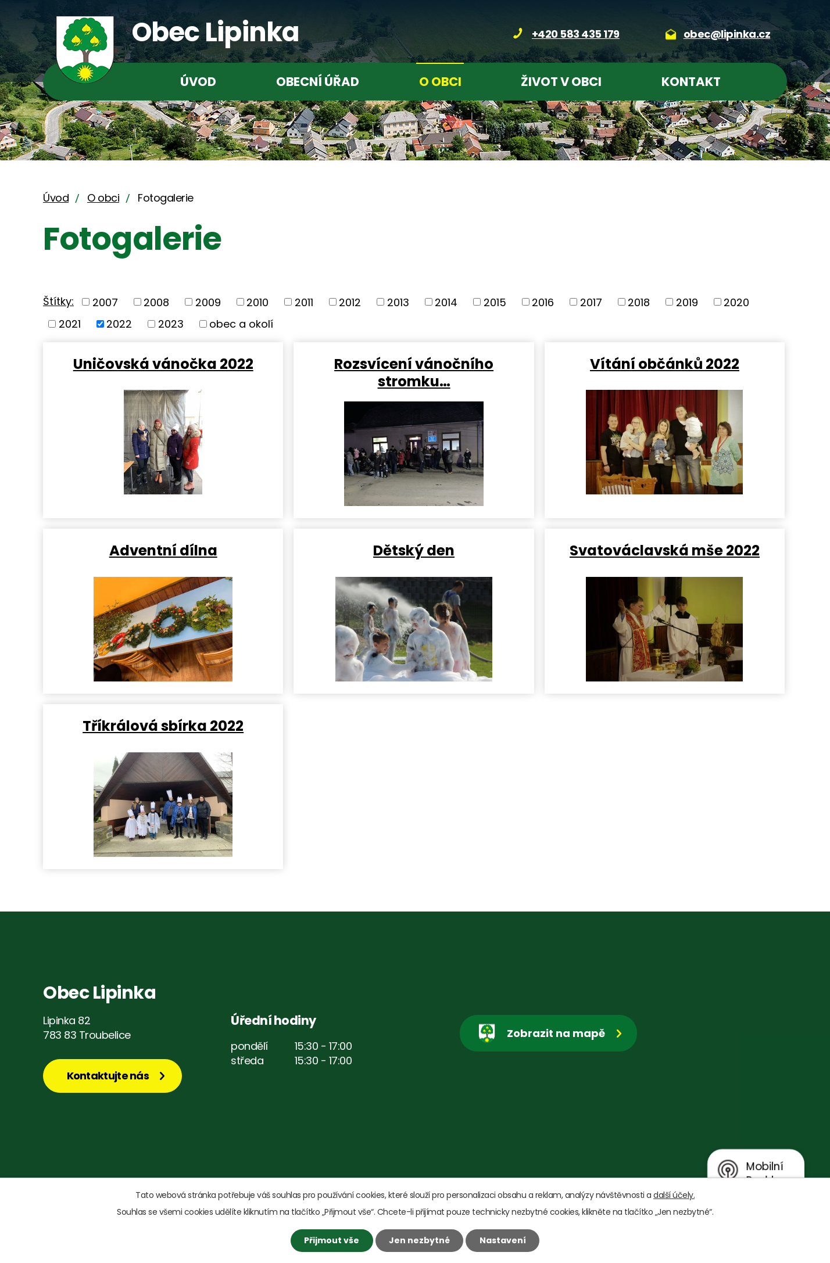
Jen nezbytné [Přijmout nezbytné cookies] (419, 1240)
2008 (156, 302)
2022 (119, 324)
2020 (736, 302)
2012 (350, 302)
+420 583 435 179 (576, 34)
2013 (398, 302)
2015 (495, 302)
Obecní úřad (317, 81)
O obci (440, 81)
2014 (446, 302)
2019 (687, 302)
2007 (105, 302)
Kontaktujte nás (108, 1075)
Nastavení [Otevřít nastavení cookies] (503, 1240)
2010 (257, 302)
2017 (591, 302)
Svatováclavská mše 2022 (665, 549)
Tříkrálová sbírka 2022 (163, 725)
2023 (171, 324)
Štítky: (58, 301)
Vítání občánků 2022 (664, 363)
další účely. (674, 1195)
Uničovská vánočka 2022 (163, 363)
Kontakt (691, 81)
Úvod (198, 81)
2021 (70, 324)
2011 (304, 302)
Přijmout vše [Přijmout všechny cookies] (331, 1240)
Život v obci (561, 81)
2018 (639, 302)
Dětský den (414, 549)
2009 (208, 302)
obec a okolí (241, 324)
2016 (543, 302)
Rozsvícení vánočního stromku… (413, 372)
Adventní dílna (163, 549)
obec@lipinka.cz (727, 34)
